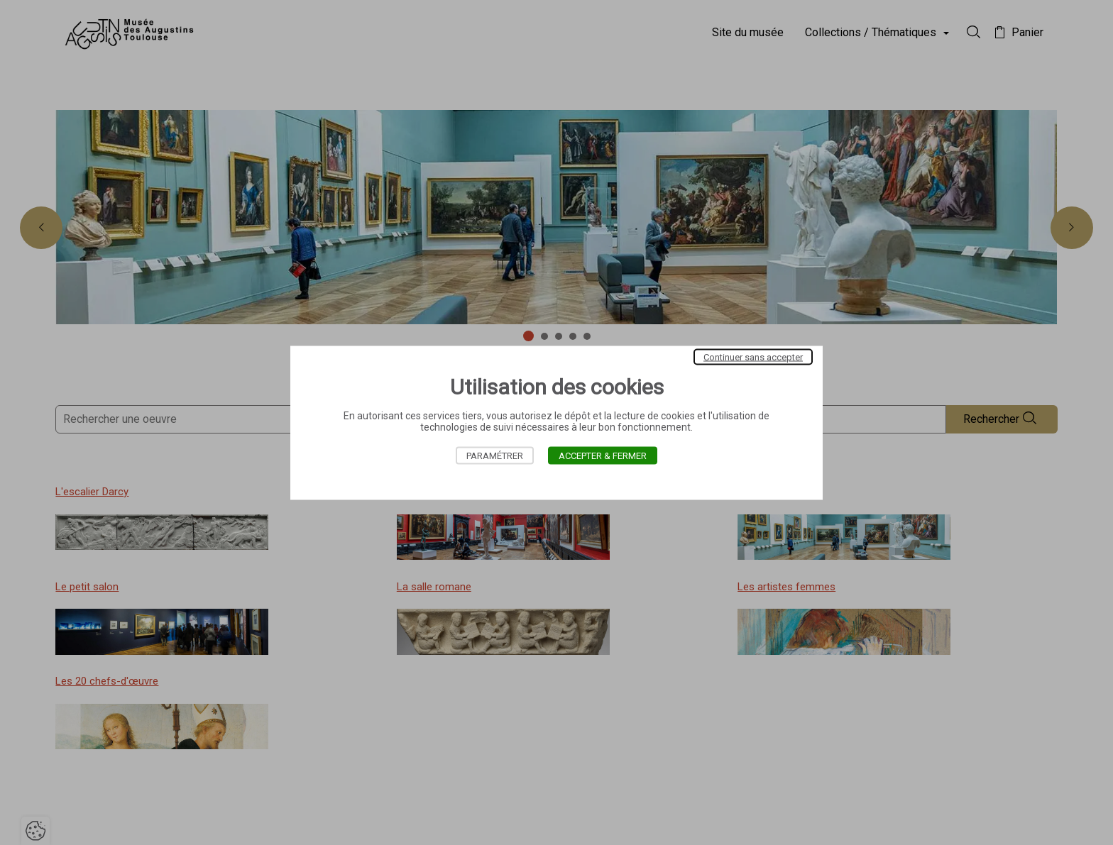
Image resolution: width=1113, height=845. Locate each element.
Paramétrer (494, 455)
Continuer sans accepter (753, 356)
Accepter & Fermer (603, 455)
